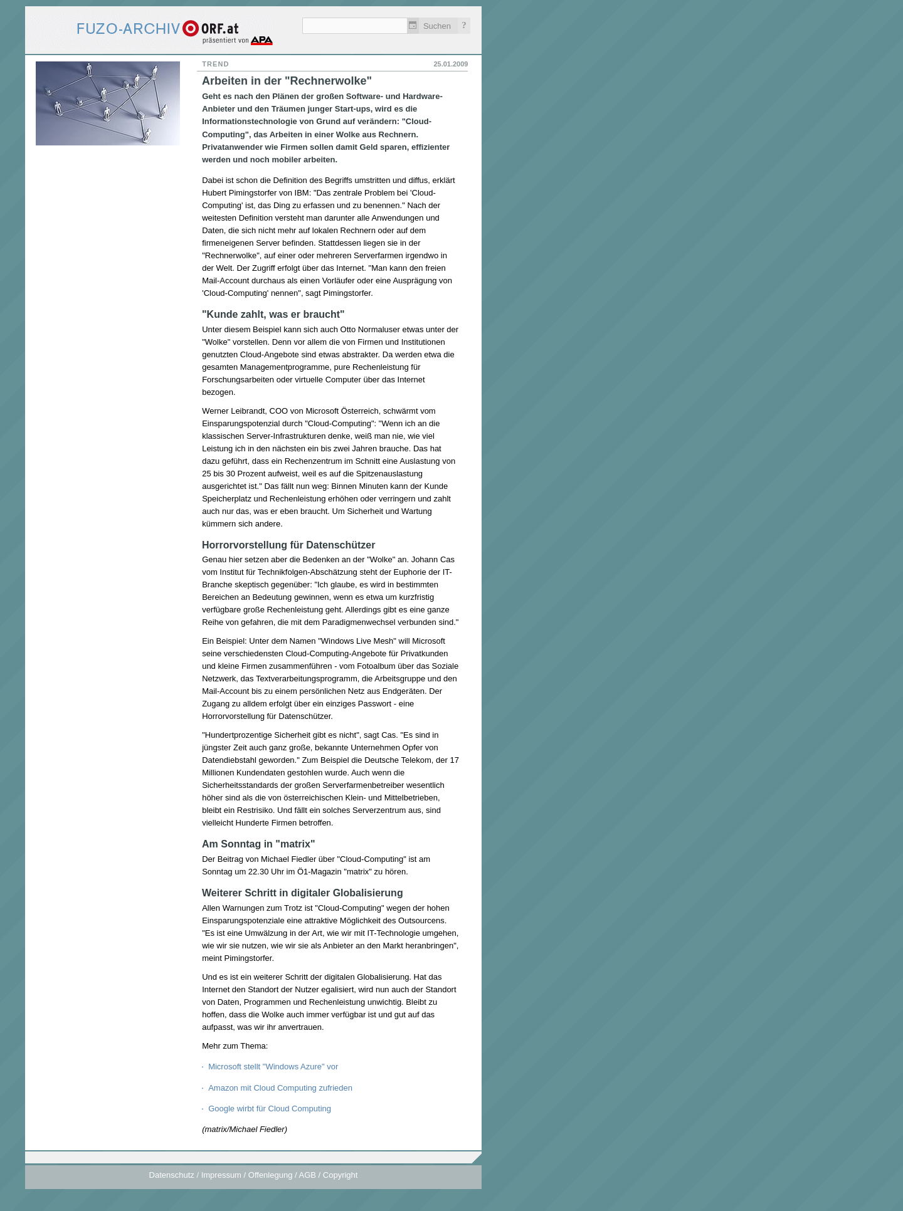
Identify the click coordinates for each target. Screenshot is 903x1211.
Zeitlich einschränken (413, 26)
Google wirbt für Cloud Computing (269, 1108)
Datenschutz (171, 1175)
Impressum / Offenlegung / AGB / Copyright (279, 1175)
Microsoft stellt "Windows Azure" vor (273, 1066)
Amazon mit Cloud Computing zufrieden (280, 1088)
